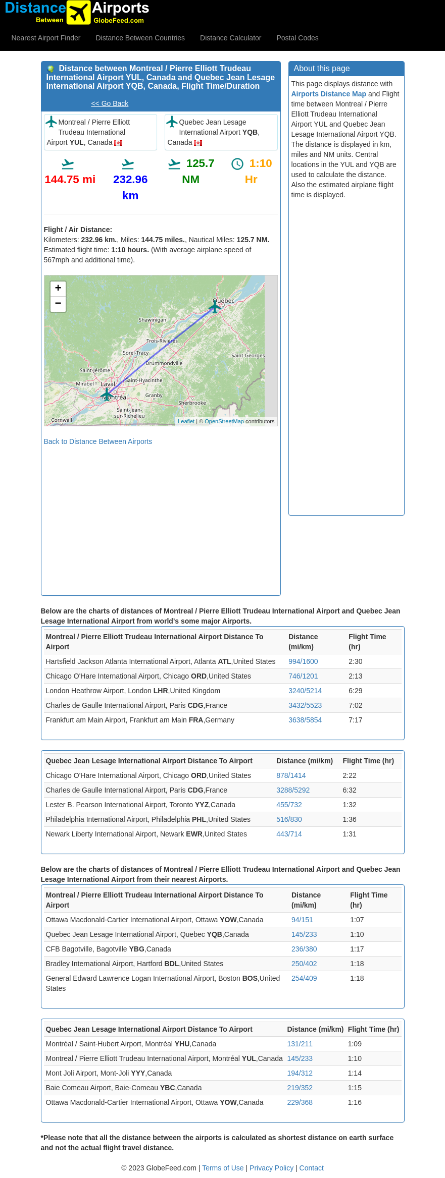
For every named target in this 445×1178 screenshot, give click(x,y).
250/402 (304, 964)
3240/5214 (305, 691)
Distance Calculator (230, 38)
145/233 (304, 934)
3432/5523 (305, 705)
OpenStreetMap (224, 421)
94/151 (302, 920)
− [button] (58, 304)
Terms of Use (223, 1168)
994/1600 (303, 661)
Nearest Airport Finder (46, 38)
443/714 (289, 834)
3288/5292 (293, 790)
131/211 (300, 1044)
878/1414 (291, 775)
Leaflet (186, 421)
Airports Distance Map (329, 94)
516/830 (289, 819)
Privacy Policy (272, 1168)
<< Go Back (109, 103)
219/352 (300, 1088)
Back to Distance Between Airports (98, 441)
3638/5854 (305, 720)
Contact (312, 1168)
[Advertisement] (161, 517)
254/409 (304, 978)
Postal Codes (298, 38)
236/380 (304, 949)
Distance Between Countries (140, 38)
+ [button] (58, 289)
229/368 (300, 1102)
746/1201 (303, 676)
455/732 (289, 805)
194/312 (300, 1073)
